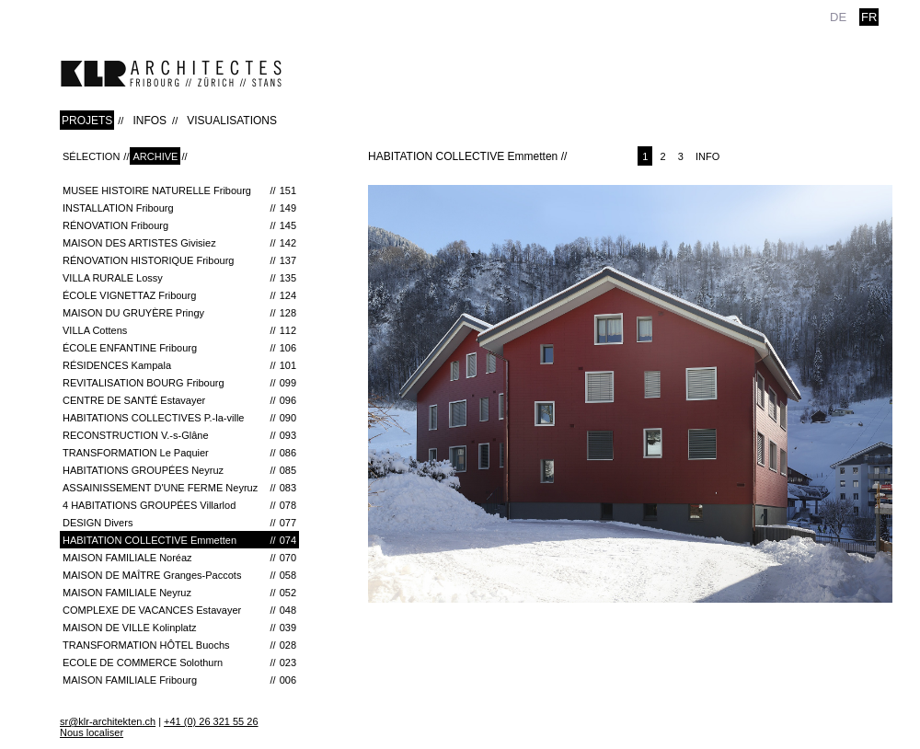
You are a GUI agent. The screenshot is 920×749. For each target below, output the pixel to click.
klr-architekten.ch (171, 73)
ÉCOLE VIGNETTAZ (179, 295)
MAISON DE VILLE (179, 627)
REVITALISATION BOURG (179, 382)
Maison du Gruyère (179, 312)
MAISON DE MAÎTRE (179, 575)
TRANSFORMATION (179, 452)
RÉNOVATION (179, 225)
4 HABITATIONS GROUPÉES (179, 505)
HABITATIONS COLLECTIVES (179, 417)
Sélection (91, 156)
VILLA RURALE (179, 277)
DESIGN (179, 522)
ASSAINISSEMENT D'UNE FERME (179, 487)
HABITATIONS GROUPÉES (179, 470)
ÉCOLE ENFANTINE (179, 347)
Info (707, 156)
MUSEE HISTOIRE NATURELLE (179, 190)
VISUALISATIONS (232, 120)
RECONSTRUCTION (179, 435)
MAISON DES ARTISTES (179, 242)
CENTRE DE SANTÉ (179, 400)
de (838, 17)
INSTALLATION (179, 207)
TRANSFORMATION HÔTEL (179, 645)
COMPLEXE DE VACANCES (179, 610)
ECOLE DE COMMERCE (179, 662)
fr (869, 17)
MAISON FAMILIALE (179, 557)
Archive (155, 156)
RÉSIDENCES (179, 365)
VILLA (179, 330)
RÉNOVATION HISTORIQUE (179, 260)
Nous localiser (91, 732)
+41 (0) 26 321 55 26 (211, 721)
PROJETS (87, 120)
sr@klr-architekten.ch (107, 721)
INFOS (149, 120)
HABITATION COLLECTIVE (179, 540)
